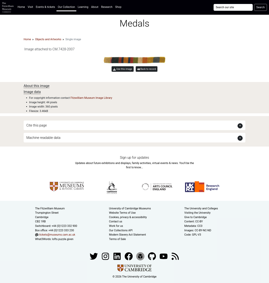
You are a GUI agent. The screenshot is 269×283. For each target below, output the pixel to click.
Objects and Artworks (48, 39)
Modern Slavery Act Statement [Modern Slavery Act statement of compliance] (127, 234)
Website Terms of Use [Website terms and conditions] (122, 212)
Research (106, 7)
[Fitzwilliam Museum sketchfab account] (140, 256)
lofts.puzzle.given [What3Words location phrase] (62, 239)
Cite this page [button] (36, 125)
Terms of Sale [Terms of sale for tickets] (117, 239)
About (94, 7)
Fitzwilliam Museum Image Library (91, 97)
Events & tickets (45, 7)
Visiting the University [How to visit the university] (197, 212)
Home (22, 7)
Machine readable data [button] (43, 138)
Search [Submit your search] (260, 7)
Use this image (122, 69)
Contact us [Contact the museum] (115, 221)
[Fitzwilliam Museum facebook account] (117, 256)
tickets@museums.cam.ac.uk (57, 234)
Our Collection (66, 7)
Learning (83, 7)
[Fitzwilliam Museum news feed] (175, 256)
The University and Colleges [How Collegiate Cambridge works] (201, 208)
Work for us (116, 226)
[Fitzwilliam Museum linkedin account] (129, 256)
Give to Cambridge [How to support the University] (195, 217)
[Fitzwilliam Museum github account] (152, 256)
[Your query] (233, 7)
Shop (118, 7)
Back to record (146, 69)
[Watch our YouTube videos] (164, 256)
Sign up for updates (134, 157)
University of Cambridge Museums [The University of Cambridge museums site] (130, 208)
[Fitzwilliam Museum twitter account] (94, 256)
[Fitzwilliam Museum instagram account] (106, 256)
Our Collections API (121, 230)
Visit (30, 7)
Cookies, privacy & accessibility (128, 217)
